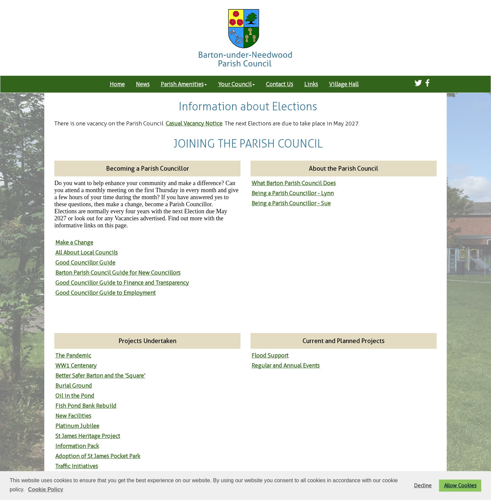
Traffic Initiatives (76, 466)
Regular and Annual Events (286, 365)
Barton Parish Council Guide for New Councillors (117, 272)
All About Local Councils (86, 252)
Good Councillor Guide (85, 262)
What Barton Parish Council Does (294, 183)
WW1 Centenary (76, 365)
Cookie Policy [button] (45, 489)
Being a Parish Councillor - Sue (291, 203)
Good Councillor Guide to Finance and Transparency (122, 282)
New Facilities (73, 415)
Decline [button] (423, 485)
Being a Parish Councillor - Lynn (293, 193)
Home (117, 84)
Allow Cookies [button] (460, 485)
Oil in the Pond (74, 395)
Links (311, 84)
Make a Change (74, 242)
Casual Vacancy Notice (194, 123)
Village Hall (344, 84)
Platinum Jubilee (77, 426)
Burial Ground (73, 385)
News (143, 84)
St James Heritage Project (87, 436)
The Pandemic (73, 355)
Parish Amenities (184, 84)
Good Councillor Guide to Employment (105, 292)
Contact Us (279, 84)
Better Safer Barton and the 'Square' (100, 375)
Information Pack (77, 446)
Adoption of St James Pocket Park (97, 456)
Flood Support (270, 355)
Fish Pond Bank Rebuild (85, 405)
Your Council (236, 84)
